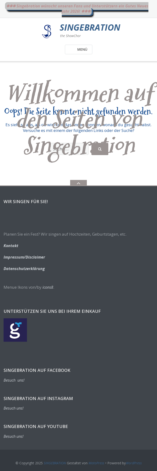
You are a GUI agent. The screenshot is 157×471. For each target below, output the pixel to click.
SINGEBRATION (55, 463)
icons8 (47, 287)
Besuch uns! (14, 380)
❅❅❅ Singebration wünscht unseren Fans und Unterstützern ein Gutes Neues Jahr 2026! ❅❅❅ (77, 8)
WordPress (134, 463)
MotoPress (96, 463)
